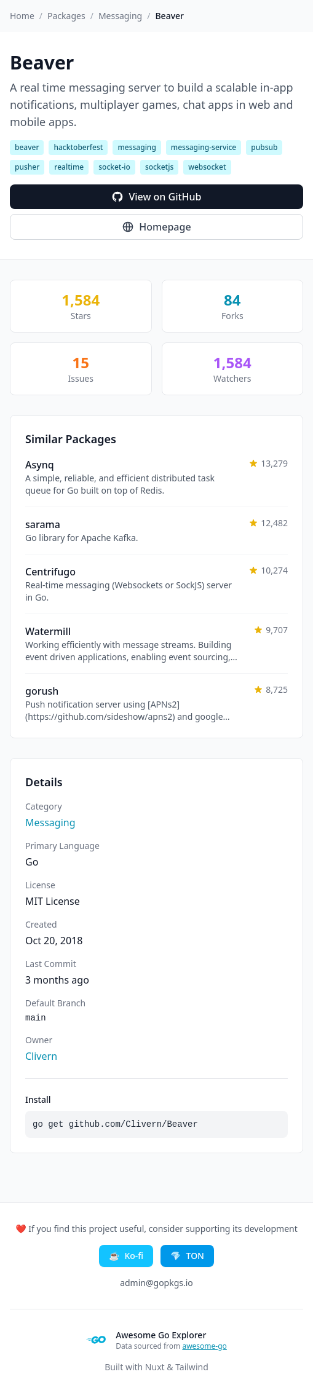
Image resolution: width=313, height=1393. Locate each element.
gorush (41, 691)
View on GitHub (156, 196)
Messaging (120, 16)
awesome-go (204, 1346)
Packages (66, 16)
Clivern (41, 1056)
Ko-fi (126, 1256)
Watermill (48, 631)
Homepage (156, 227)
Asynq (39, 465)
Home (22, 16)
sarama (42, 524)
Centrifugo (50, 571)
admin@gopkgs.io (156, 1282)
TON (187, 1256)
